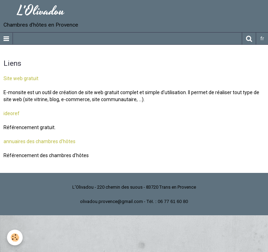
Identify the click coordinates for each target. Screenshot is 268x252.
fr (262, 38)
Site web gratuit (20, 78)
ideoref (11, 113)
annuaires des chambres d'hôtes (39, 141)
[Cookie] (15, 237)
